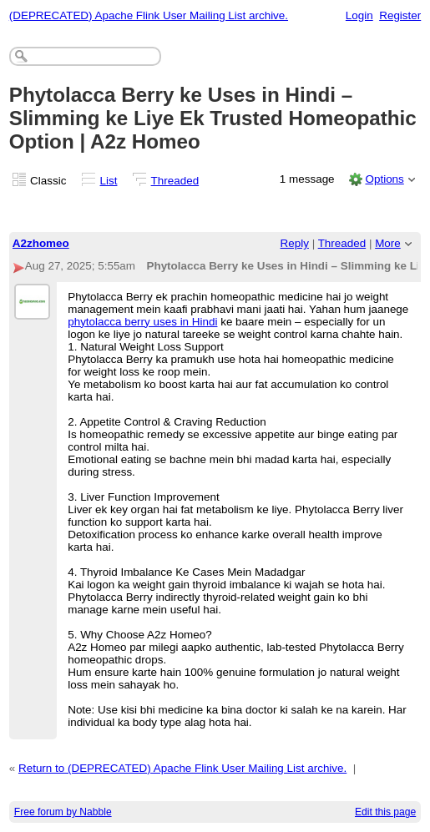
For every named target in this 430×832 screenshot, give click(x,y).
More (388, 243)
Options (384, 179)
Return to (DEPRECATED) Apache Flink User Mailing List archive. (182, 768)
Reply (295, 243)
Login (359, 15)
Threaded (175, 180)
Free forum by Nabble (63, 812)
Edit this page (385, 812)
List (109, 180)
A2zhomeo (41, 243)
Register (400, 15)
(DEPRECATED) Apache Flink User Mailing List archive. (148, 15)
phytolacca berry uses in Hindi (142, 321)
